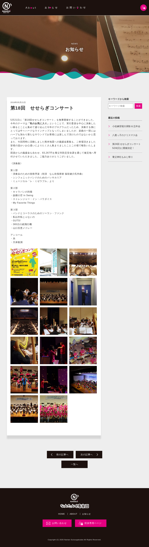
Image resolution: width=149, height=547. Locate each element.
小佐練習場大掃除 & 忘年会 (126, 126)
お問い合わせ (59, 523)
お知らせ (86, 514)
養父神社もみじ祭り (122, 157)
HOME (61, 514)
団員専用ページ (93, 523)
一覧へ (74, 464)
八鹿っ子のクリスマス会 (125, 135)
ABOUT (73, 514)
